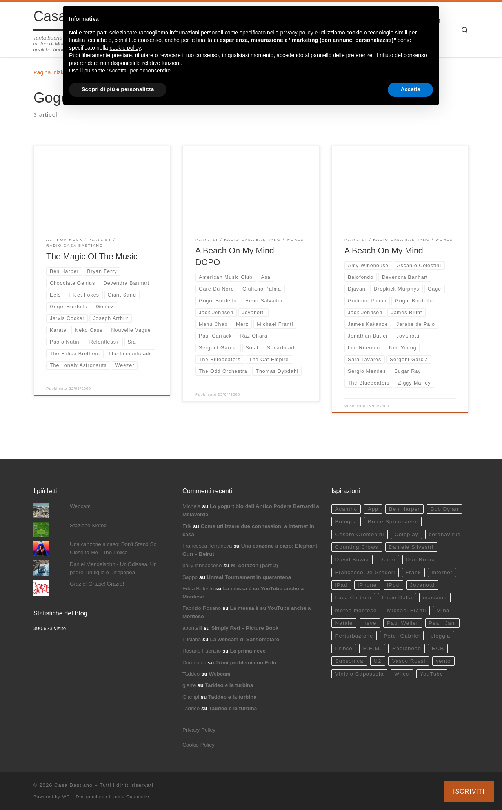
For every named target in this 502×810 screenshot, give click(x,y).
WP (66, 796)
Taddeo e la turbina (229, 685)
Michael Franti (406, 610)
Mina (443, 610)
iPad (341, 585)
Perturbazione (354, 636)
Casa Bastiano (73, 785)
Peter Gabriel (402, 636)
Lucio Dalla (397, 597)
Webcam (80, 506)
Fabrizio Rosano (201, 608)
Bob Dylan (444, 509)
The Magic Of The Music (91, 256)
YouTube (431, 674)
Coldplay (406, 534)
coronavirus (444, 534)
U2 (377, 661)
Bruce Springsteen (393, 521)
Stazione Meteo (88, 525)
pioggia (441, 636)
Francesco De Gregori (365, 572)
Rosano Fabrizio (201, 651)
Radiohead (406, 648)
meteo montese (355, 610)
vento (443, 661)
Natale (344, 623)
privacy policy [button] (296, 32)
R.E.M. (372, 648)
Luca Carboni (353, 597)
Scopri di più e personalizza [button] (118, 89)
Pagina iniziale (51, 72)
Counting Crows (356, 547)
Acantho (346, 509)
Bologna (346, 521)
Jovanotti (422, 585)
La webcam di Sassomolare (244, 639)
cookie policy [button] (125, 48)
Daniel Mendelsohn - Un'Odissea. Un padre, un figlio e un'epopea (113, 568)
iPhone (367, 585)
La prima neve (248, 651)
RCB (438, 648)
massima (435, 597)
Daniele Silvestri (411, 547)
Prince (343, 648)
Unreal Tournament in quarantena (249, 577)
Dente (387, 559)
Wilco (401, 674)
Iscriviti (469, 791)
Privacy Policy (198, 730)
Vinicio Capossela (359, 674)
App (373, 509)
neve (369, 623)
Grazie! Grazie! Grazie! (97, 584)
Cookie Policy (198, 745)
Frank (413, 572)
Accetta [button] (410, 89)
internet (441, 572)
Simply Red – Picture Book (245, 628)
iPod (393, 585)
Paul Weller (402, 623)
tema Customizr (131, 796)
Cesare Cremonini (359, 534)
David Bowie (352, 559)
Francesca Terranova (207, 546)
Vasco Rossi (408, 661)
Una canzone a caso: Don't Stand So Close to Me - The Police (113, 548)
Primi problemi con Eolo (245, 662)
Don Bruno (420, 559)
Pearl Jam (442, 623)
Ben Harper (404, 509)
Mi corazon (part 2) (254, 565)
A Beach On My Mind (383, 250)
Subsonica (349, 661)
